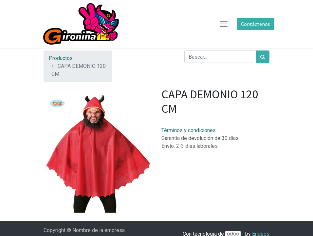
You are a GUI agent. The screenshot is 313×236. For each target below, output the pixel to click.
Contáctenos (255, 24)
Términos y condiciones (188, 130)
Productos (61, 58)
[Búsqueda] (262, 56)
